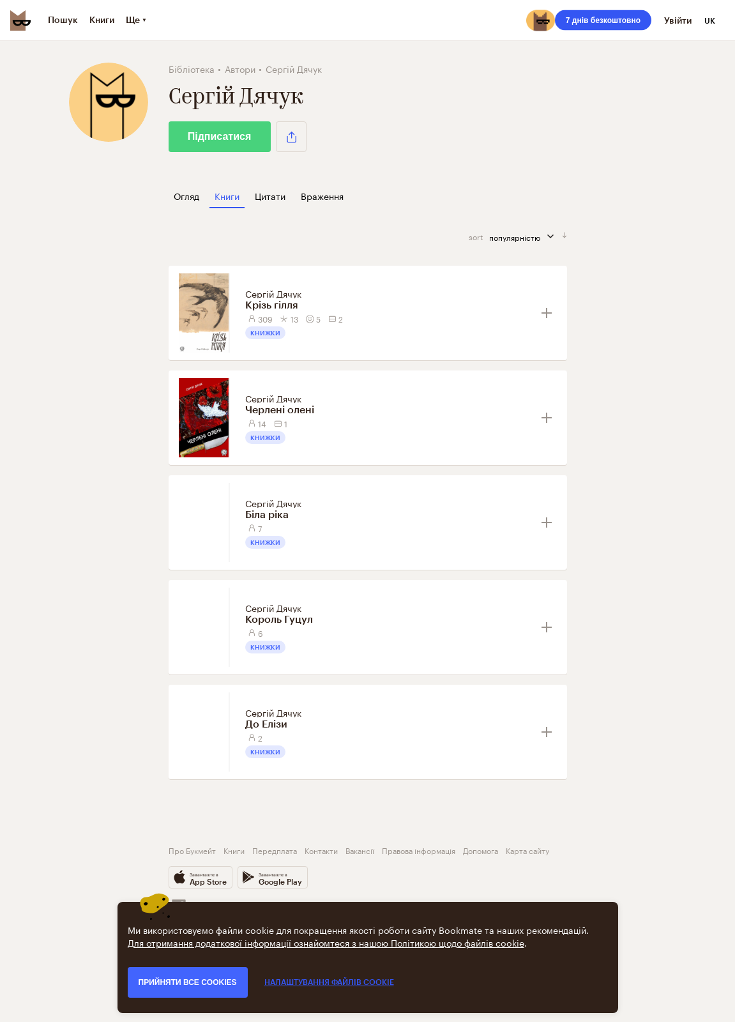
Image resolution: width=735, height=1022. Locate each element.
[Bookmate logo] (20, 20)
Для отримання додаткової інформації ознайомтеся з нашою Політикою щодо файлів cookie (326, 942)
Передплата (274, 850)
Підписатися (220, 136)
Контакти (321, 850)
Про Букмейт (192, 850)
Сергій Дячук (273, 293)
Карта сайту (527, 850)
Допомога (480, 850)
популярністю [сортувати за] (525, 236)
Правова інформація (418, 850)
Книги (234, 850)
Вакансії (359, 850)
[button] (291, 136)
